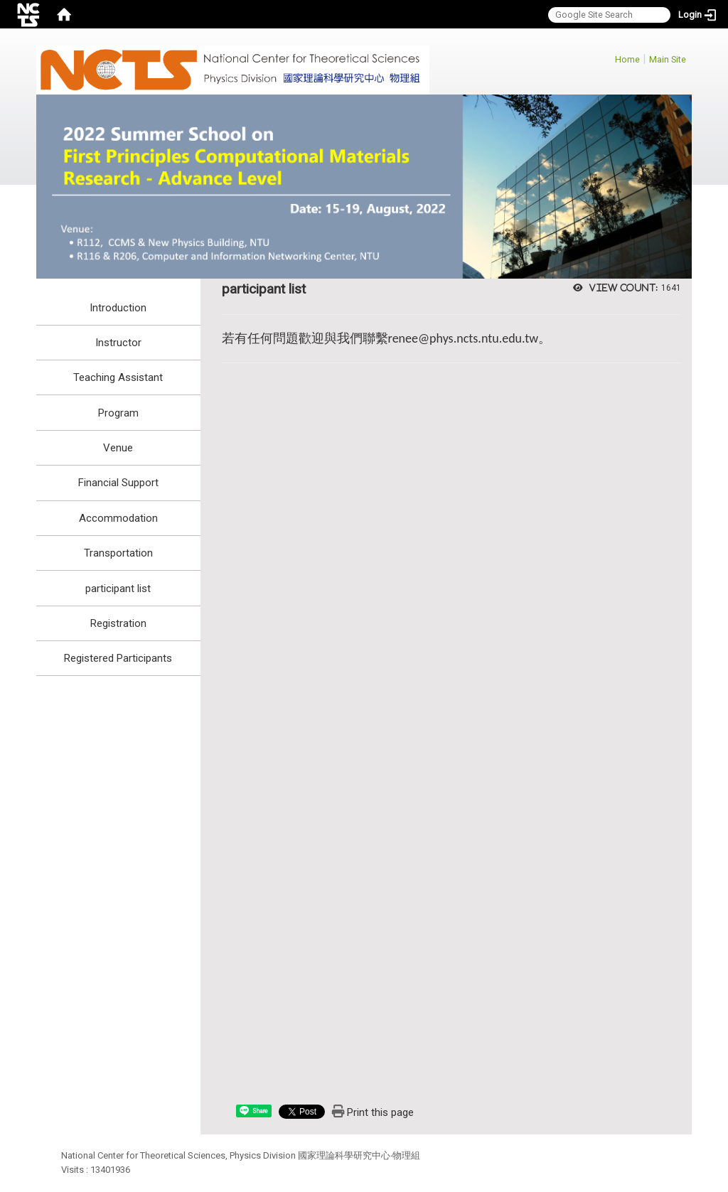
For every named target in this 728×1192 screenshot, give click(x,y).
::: (607, 57)
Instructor (118, 342)
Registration (118, 623)
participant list (118, 588)
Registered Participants (118, 658)
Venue (118, 447)
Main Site (667, 59)
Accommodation (118, 518)
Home (627, 59)
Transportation (118, 553)
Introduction (118, 307)
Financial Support (118, 482)
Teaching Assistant (118, 377)
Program (118, 413)
